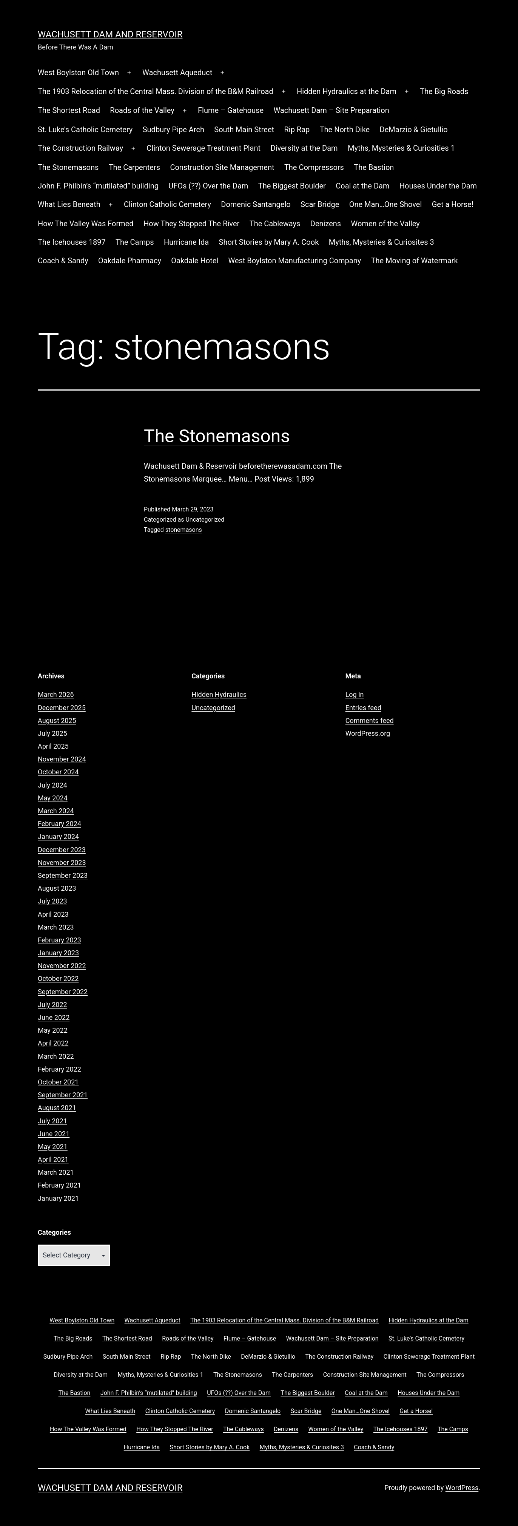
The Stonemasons (68, 167)
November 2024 (62, 759)
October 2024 (58, 772)
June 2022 (53, 1017)
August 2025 (57, 720)
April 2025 (53, 746)
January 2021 (58, 1198)
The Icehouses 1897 (72, 242)
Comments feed (369, 720)
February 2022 (59, 1069)
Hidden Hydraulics (219, 694)
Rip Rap (297, 129)
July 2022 (52, 1005)
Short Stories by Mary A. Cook (269, 242)
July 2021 (52, 1121)
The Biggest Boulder (292, 185)
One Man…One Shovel (385, 204)
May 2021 (53, 1147)
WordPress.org (367, 733)
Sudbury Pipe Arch (173, 129)
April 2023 (53, 914)
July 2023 (52, 901)
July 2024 (52, 785)
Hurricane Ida (186, 242)
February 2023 (59, 940)
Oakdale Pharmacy (129, 260)
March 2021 (56, 1172)
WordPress (462, 1488)
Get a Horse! (452, 204)
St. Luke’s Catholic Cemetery (85, 129)
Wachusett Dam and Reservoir (110, 34)
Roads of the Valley (142, 110)
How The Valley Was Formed (86, 223)
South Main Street (244, 129)
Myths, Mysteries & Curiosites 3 (381, 242)
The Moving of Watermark (414, 260)
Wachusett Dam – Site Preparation (331, 110)
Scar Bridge (320, 204)
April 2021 (53, 1159)
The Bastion (374, 167)
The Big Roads (444, 91)
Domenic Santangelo (255, 204)
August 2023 (57, 888)
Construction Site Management (222, 167)
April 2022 (53, 1043)
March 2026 (56, 694)
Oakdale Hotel (194, 260)
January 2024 (58, 836)
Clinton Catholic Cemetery (167, 204)
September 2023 (63, 875)
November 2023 (62, 862)
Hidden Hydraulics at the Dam (346, 91)
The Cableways (275, 223)
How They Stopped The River (191, 223)
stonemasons (183, 529)
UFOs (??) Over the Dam (208, 185)
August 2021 (57, 1108)
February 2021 (59, 1185)
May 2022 (53, 1030)
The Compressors (314, 167)
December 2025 (62, 708)
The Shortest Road (69, 110)
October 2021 (58, 1082)
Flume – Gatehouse (231, 110)
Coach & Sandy (63, 260)
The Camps (135, 242)
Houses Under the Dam (438, 185)
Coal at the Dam (362, 185)
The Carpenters (134, 167)
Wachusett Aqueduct (177, 72)
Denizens (325, 223)
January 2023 (58, 953)
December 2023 (62, 850)
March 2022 (56, 1056)
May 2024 (53, 798)
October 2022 (58, 978)
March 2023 (56, 927)
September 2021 (63, 1095)
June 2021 (53, 1134)
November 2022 (62, 966)
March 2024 (56, 811)
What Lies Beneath (69, 204)
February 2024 (59, 824)
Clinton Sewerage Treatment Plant (203, 148)
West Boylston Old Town (78, 72)
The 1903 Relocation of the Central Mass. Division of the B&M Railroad (155, 91)
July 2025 (52, 733)
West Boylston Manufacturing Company (294, 260)
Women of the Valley (385, 223)
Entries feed (363, 708)
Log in (354, 694)
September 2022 (63, 992)
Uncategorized (204, 519)
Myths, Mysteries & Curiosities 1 (401, 148)
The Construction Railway (80, 148)
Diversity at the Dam (304, 148)
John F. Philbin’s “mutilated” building (98, 185)
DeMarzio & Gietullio (414, 129)
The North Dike (345, 129)
